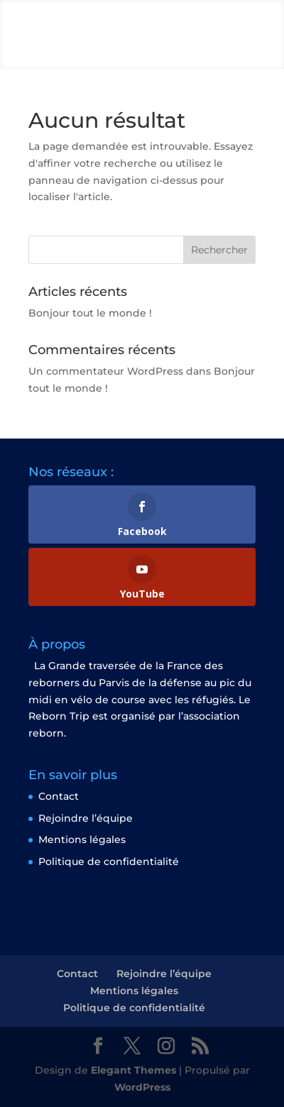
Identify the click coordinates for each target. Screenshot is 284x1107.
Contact (58, 796)
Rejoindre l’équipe (85, 818)
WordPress (142, 1087)
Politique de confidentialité (108, 861)
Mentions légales (82, 839)
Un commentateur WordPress (105, 371)
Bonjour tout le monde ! (90, 313)
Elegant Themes (133, 1070)
